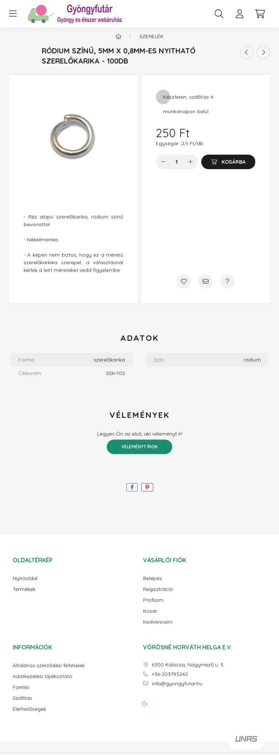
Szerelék (151, 42)
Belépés (152, 584)
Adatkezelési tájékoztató (42, 682)
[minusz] (163, 167)
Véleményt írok (139, 452)
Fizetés (21, 693)
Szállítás (22, 704)
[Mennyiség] (176, 167)
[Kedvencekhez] (184, 287)
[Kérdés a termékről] (227, 287)
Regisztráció (158, 595)
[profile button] (239, 14)
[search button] (219, 14)
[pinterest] (147, 493)
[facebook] (132, 493)
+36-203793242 (170, 680)
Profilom (153, 606)
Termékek (24, 595)
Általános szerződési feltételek (49, 671)
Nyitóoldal (25, 584)
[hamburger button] (12, 14)
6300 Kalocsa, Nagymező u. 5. (188, 671)
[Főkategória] (118, 42)
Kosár (150, 617)
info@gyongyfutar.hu (177, 689)
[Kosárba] (228, 167)
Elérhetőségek (29, 715)
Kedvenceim (158, 628)
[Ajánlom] (205, 287)
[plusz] (190, 167)
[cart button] (259, 14)
